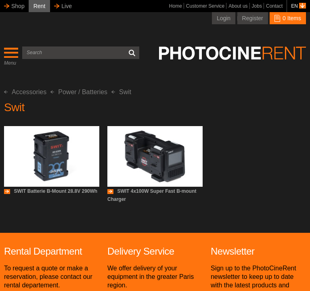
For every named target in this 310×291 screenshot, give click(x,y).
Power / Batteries (78, 92)
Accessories (25, 92)
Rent (40, 6)
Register (252, 18)
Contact (274, 6)
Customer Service (205, 6)
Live (66, 6)
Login (223, 18)
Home (175, 6)
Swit (121, 92)
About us (237, 6)
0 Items (287, 18)
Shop (18, 6)
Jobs (257, 6)
